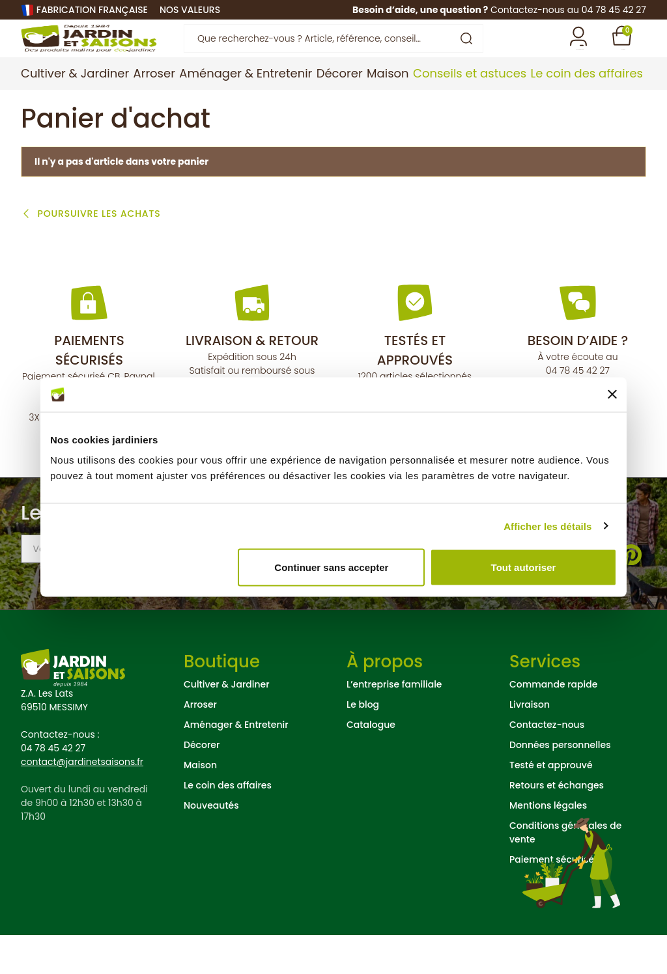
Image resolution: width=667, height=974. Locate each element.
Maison (200, 804)
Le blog (363, 743)
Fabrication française (92, 9)
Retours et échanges (556, 824)
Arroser (200, 743)
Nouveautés (211, 844)
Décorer (202, 783)
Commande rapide (553, 723)
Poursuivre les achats (98, 253)
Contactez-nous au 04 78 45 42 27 (568, 9)
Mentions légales (548, 844)
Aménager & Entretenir (236, 763)
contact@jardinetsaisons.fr (82, 800)
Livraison (529, 743)
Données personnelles (560, 783)
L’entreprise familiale (394, 723)
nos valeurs (190, 9)
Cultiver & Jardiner (227, 723)
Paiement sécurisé (551, 898)
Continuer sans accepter (331, 567)
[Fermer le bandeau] (612, 394)
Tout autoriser (523, 567)
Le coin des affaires (228, 824)
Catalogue (371, 763)
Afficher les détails (547, 525)
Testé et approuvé (551, 804)
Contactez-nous (546, 763)
